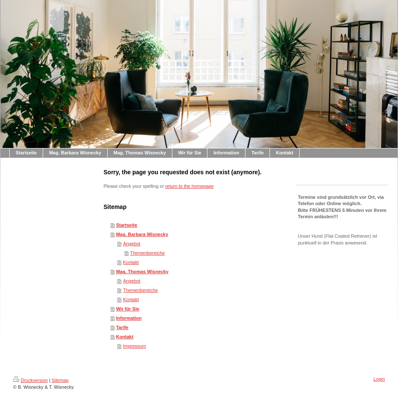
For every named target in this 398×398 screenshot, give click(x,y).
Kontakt (131, 262)
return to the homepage (189, 186)
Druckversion (30, 380)
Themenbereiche (147, 252)
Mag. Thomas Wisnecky (142, 271)
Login (379, 379)
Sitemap (60, 380)
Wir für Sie (127, 308)
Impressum (134, 346)
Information (129, 318)
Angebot (131, 243)
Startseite (126, 225)
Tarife (122, 327)
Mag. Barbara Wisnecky (142, 234)
